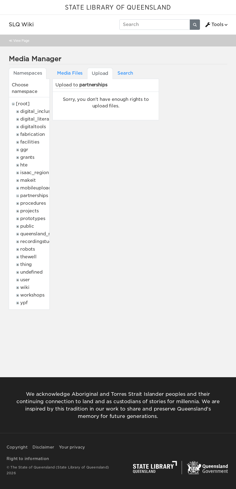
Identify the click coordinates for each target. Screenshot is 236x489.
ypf (24, 302)
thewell (28, 256)
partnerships (34, 195)
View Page (21, 41)
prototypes (32, 218)
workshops (32, 295)
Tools (214, 24)
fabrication (32, 134)
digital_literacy (37, 119)
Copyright (17, 447)
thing (26, 264)
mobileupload (35, 188)
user (25, 279)
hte (24, 165)
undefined (31, 272)
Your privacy (72, 447)
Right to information (28, 458)
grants (27, 157)
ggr (24, 149)
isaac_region (34, 172)
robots (27, 249)
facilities (29, 142)
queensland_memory (43, 233)
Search (125, 73)
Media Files (69, 73)
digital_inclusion (38, 111)
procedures (33, 203)
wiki (24, 287)
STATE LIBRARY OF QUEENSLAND (118, 7)
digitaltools (33, 126)
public (27, 226)
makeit (28, 180)
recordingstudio (38, 241)
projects (29, 210)
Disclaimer (43, 447)
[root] (23, 103)
